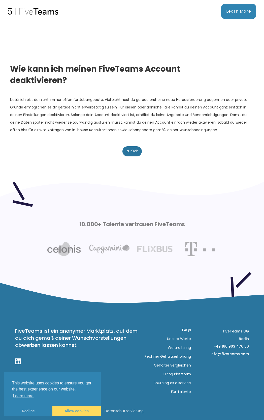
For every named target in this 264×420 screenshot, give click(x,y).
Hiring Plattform (177, 374)
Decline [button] (28, 411)
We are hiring (179, 347)
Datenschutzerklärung (124, 410)
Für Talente (181, 391)
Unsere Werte (179, 338)
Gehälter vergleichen (172, 365)
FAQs (186, 329)
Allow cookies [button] (76, 411)
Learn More (238, 11)
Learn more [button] (23, 396)
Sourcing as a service (172, 382)
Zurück (132, 151)
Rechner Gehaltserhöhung (168, 356)
